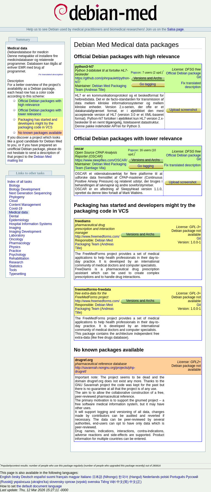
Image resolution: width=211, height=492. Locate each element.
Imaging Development (25, 232)
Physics (14, 247)
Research (16, 262)
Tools (13, 270)
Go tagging (148, 84)
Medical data (18, 212)
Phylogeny (16, 197)
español (40, 477)
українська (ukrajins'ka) (31, 482)
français (62, 477)
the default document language (39, 486)
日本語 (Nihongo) (105, 477)
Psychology (17, 255)
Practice (15, 251)
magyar (74, 477)
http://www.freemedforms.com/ (97, 236)
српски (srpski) (76, 482)
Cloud (13, 201)
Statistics (15, 266)
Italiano (86, 477)
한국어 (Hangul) (130, 477)
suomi (51, 477)
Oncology (16, 239)
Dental (14, 216)
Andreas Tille (94, 90)
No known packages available (40, 133)
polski (164, 477)
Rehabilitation (19, 258)
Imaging (15, 228)
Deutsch (27, 477)
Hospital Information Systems (30, 224)
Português (177, 477)
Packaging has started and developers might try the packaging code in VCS (37, 123)
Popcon (136, 72)
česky (16, 477)
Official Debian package (183, 73)
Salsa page (175, 29)
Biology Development (24, 189)
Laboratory (17, 235)
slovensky (56, 482)
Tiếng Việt (108, 482)
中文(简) (122, 482)
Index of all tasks (19, 182)
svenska (94, 482)
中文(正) (135, 482)
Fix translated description (50, 74)
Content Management (25, 205)
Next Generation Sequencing (30, 193)
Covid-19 (15, 208)
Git (199, 77)
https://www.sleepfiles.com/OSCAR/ (101, 160)
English (5, 477)
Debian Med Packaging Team (94, 242)
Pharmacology (19, 243)
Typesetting (17, 274)
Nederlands (151, 477)
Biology (14, 185)
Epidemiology (19, 220)
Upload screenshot (183, 110)
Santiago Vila (95, 168)
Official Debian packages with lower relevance (39, 112)
